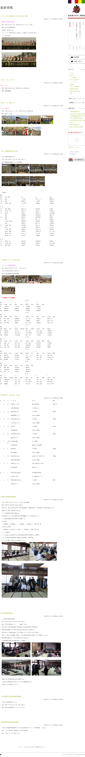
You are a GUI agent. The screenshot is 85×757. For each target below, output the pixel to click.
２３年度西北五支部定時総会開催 (11, 696)
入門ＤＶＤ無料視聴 (74, 86)
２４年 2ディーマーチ (8, 80)
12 (30, 747)
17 (42, 747)
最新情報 (69, 35)
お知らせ (72, 75)
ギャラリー (73, 35)
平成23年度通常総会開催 (8, 496)
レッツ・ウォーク (74, 82)
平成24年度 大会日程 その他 (10, 395)
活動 (51, 19)
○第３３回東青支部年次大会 (9, 151)
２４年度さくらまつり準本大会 (10, 260)
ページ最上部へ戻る (0, 754)
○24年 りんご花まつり (8, 103)
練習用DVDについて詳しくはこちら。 (75, 147)
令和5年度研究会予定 (75, 124)
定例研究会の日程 (74, 88)
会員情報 (72, 84)
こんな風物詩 (73, 77)
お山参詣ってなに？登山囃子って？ (76, 35)
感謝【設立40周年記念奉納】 (76, 127)
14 (35, 747)
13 (32, 747)
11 (27, 747)
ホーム (83, 35)
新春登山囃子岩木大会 (75, 91)
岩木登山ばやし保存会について (80, 35)
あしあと (72, 72)
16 (39, 747)
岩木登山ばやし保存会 (76, 10)
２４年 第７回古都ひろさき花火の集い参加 (14, 16)
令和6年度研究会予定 (75, 111)
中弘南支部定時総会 (7, 613)
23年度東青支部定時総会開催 (9, 722)
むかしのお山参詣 (74, 79)
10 (25, 747)
